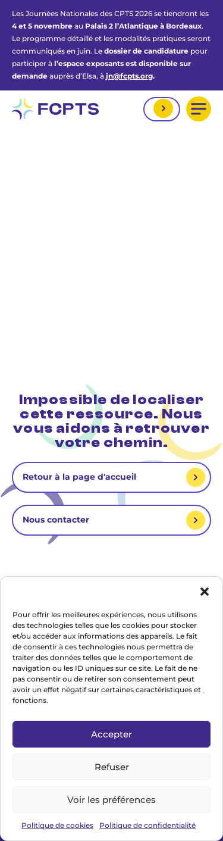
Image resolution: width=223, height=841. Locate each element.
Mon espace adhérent (161, 109)
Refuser (112, 767)
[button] (205, 592)
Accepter (111, 734)
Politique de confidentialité (147, 825)
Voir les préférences (111, 799)
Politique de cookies (57, 825)
